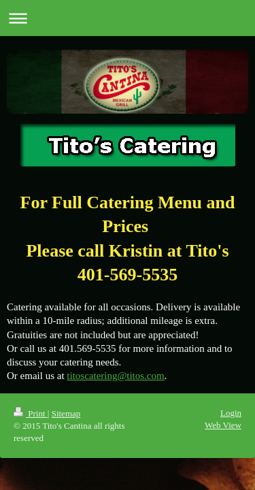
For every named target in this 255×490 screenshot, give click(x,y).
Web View (223, 425)
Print (31, 413)
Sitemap (66, 413)
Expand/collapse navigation (127, 18)
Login (230, 413)
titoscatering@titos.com (115, 375)
